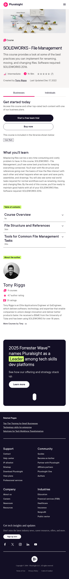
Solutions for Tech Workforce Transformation (23, 431)
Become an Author (46, 458)
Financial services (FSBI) (49, 499)
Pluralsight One (45, 471)
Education (42, 494)
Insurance (42, 508)
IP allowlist (8, 463)
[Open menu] (64, 4)
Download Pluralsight (13, 471)
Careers (6, 499)
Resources (8, 508)
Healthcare (43, 503)
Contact (7, 454)
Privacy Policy (33, 571)
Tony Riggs (21, 80)
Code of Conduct (47, 571)
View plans (8, 476)
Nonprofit (42, 512)
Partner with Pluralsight (48, 463)
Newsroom (8, 503)
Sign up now (12, 537)
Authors (41, 476)
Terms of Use (20, 571)
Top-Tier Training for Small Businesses (20, 423)
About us (7, 494)
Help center (8, 458)
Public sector (44, 516)
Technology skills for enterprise (17, 427)
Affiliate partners (45, 467)
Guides (41, 454)
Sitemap (7, 467)
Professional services (12, 480)
